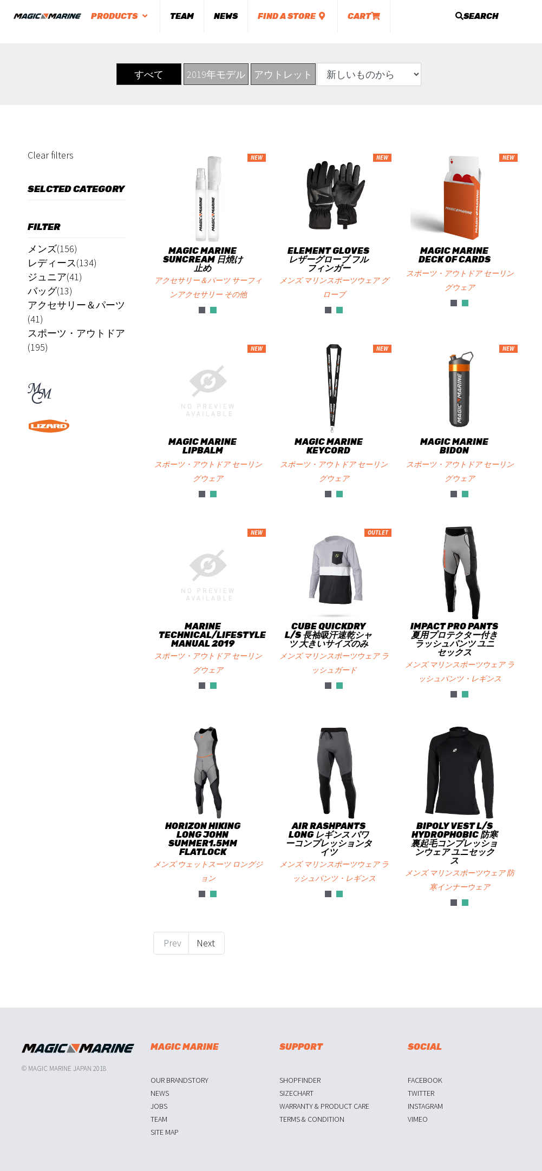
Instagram (425, 1106)
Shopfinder (300, 1080)
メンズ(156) (52, 248)
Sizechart (296, 1093)
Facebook (425, 1080)
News (226, 16)
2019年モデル (216, 74)
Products (120, 16)
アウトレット (283, 74)
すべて (149, 74)
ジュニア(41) (55, 277)
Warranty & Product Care (324, 1106)
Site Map (165, 1132)
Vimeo (418, 1119)
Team (182, 16)
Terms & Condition (311, 1119)
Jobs (159, 1106)
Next (207, 943)
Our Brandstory (179, 1080)
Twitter (421, 1093)
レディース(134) (62, 262)
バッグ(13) (50, 291)
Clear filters (51, 155)
